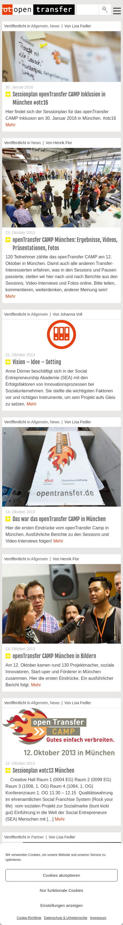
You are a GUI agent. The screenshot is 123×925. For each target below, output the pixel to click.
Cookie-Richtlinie (29, 918)
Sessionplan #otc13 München (43, 770)
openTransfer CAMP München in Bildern (54, 656)
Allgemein (39, 26)
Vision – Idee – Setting (37, 362)
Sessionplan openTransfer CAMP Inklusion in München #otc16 (59, 98)
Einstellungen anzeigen (61, 905)
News (55, 26)
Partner (37, 837)
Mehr (10, 124)
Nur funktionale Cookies (61, 890)
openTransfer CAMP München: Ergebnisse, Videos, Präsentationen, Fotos (65, 244)
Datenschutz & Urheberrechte (65, 918)
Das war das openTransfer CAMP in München (59, 519)
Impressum (98, 918)
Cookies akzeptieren (61, 875)
